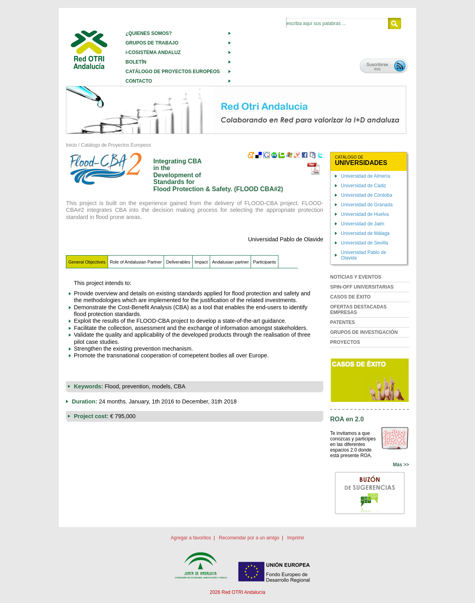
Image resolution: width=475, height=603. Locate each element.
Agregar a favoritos (191, 538)
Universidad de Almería (365, 176)
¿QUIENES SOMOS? (149, 33)
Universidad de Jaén (362, 224)
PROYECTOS (345, 342)
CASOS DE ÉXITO (350, 297)
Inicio (71, 145)
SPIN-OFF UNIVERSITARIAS (362, 287)
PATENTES (342, 322)
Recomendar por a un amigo (249, 538)
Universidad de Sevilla (364, 243)
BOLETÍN (136, 62)
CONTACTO (139, 81)
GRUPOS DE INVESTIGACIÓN (364, 332)
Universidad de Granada (366, 204)
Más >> (401, 464)
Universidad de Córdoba (366, 195)
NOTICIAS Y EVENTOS (355, 277)
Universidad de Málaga (365, 233)
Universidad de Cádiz (363, 185)
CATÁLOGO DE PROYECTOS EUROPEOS (173, 71)
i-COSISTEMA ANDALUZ (153, 52)
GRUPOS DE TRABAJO (152, 43)
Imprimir (295, 538)
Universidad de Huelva (365, 214)
